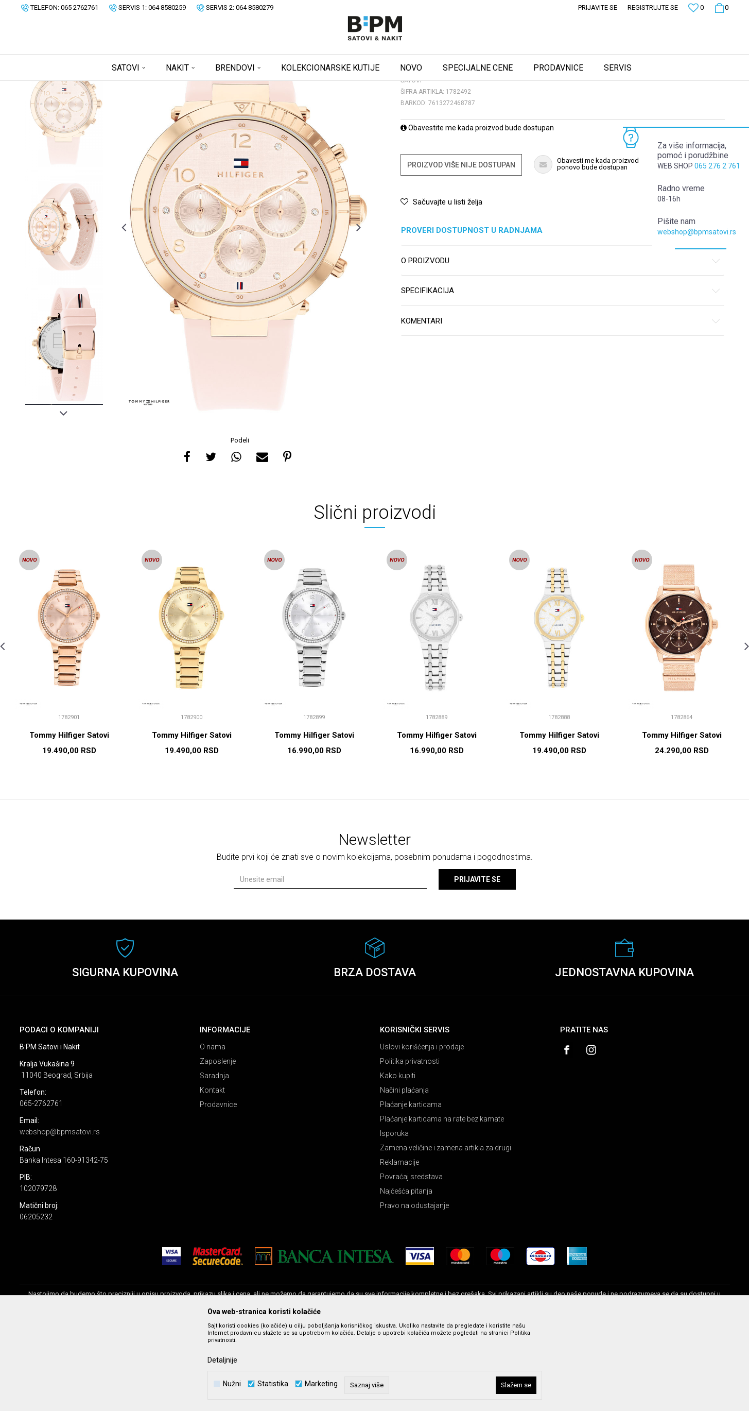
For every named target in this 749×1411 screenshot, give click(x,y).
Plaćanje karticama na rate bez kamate (442, 1200)
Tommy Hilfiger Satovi (69, 816)
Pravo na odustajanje (414, 1286)
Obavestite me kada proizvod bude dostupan (477, 209)
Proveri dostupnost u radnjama (561, 311)
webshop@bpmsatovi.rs (696, 232)
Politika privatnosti (410, 1142)
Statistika (272, 1384)
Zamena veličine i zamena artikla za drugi (445, 1229)
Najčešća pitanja (406, 1272)
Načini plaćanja (404, 1171)
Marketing (321, 1384)
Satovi (122, 87)
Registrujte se (653, 7)
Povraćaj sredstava (411, 1257)
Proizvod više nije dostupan (461, 246)
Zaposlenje (218, 1142)
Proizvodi (93, 87)
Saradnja (214, 1156)
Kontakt (212, 1171)
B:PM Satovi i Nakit (46, 87)
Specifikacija (561, 371)
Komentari (561, 402)
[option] (64, 190)
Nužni (232, 1384)
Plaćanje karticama (411, 1185)
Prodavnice (218, 1185)
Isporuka (394, 1214)
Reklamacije (399, 1243)
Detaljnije (222, 1360)
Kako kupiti (397, 1156)
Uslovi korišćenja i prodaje (422, 1128)
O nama (212, 1128)
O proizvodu (561, 341)
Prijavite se (477, 960)
